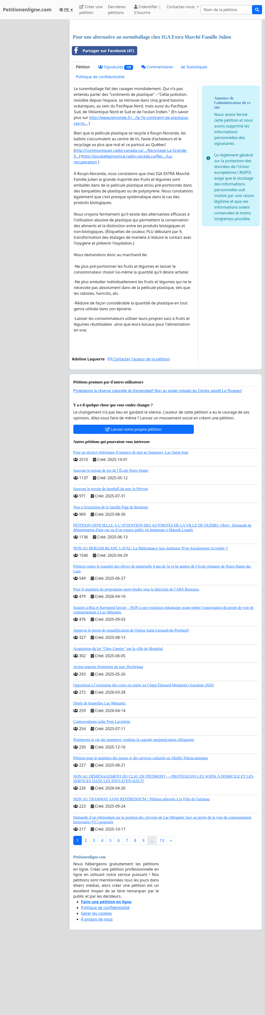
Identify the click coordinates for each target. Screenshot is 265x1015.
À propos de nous (97, 986)
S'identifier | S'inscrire (147, 9)
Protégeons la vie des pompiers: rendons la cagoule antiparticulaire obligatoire (133, 807)
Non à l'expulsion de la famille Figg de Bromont (110, 575)
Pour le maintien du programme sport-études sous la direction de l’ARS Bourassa (136, 657)
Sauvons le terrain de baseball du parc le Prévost (110, 556)
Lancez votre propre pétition (133, 497)
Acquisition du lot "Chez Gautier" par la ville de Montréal (118, 716)
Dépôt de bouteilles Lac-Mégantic (99, 771)
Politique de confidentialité (100, 144)
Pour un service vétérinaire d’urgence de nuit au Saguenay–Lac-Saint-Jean (130, 520)
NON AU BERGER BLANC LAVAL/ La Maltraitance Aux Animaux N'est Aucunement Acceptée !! (150, 616)
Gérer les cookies (96, 981)
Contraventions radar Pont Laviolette (101, 789)
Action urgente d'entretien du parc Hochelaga (108, 734)
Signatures (115, 134)
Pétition (83, 134)
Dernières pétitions (116, 9)
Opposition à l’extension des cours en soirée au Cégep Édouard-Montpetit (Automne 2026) (143, 753)
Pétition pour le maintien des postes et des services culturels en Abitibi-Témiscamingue (140, 826)
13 (162, 908)
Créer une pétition (90, 9)
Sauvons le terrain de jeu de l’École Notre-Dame (110, 538)
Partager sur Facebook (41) (103, 118)
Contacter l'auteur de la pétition (139, 426)
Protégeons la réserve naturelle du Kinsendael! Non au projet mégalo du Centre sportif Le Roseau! (157, 458)
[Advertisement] (165, 61)
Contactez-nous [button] (181, 6)
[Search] (226, 9)
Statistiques (194, 134)
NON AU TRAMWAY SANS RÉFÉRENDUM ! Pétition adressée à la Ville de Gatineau (141, 867)
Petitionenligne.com (27, 9)
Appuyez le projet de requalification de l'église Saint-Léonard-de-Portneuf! (131, 698)
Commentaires (157, 134)
